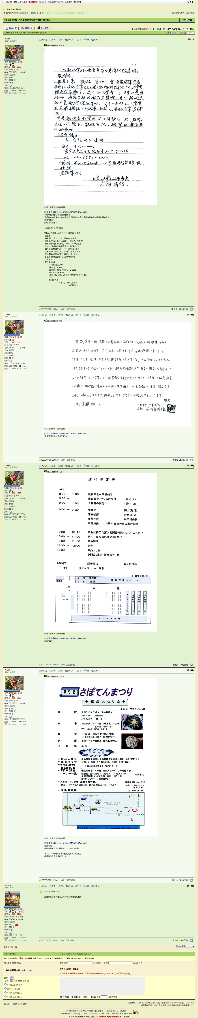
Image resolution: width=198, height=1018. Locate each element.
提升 (187, 1003)
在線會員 (51, 2)
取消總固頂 (149, 1003)
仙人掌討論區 (64, 897)
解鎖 (174, 1005)
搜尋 (60, 40)
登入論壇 (23, 2)
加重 (142, 1005)
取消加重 (149, 1005)
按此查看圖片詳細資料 (54, 207)
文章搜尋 (60, 2)
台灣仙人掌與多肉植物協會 (17, 13)
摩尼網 (123, 1011)
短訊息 (43, 40)
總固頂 (140, 1003)
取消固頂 (181, 1003)
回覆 (86, 40)
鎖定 (169, 1005)
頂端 (7, 1004)
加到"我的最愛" (19, 1004)
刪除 (127, 973)
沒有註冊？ (97, 963)
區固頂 (158, 1003)
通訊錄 (69, 40)
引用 (78, 40)
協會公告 (35, 13)
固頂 (174, 1003)
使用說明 (77, 2)
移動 (192, 1005)
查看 (52, 40)
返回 (41, 13)
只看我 (95, 40)
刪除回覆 (185, 1005)
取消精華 (162, 1005)
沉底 (192, 1003)
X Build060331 (122, 1013)
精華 (155, 1005)
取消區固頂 (166, 1003)
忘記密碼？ (137, 963)
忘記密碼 (42, 2)
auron (101, 1013)
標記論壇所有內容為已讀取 (183, 13)
